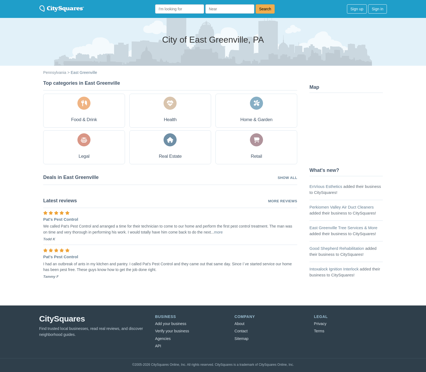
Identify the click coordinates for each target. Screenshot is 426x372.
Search (265, 9)
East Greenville (84, 72)
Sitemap (241, 338)
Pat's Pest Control (60, 219)
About (239, 323)
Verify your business (172, 331)
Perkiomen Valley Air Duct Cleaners (341, 207)
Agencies (163, 338)
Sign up (356, 9)
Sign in (377, 9)
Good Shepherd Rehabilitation (336, 248)
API (158, 346)
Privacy (320, 323)
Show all (287, 178)
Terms (319, 331)
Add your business (170, 323)
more (218, 232)
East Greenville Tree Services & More (343, 227)
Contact (241, 331)
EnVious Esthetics (325, 186)
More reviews (282, 201)
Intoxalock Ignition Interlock (334, 269)
